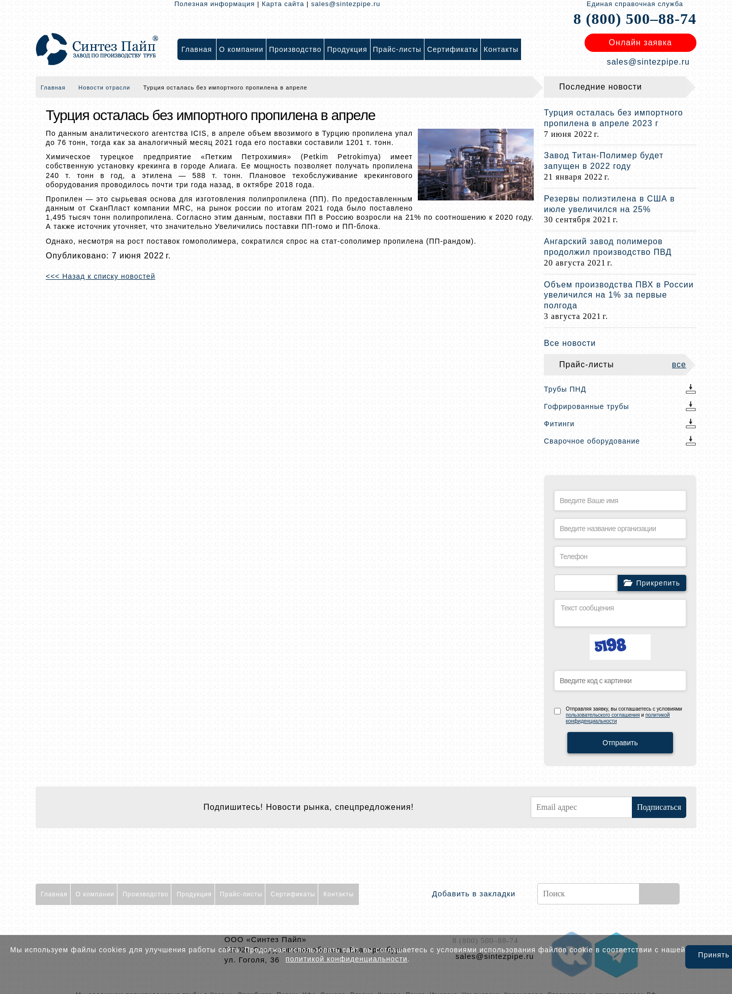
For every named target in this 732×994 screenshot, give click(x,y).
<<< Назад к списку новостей (100, 276)
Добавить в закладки (473, 893)
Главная (53, 87)
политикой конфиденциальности (347, 959)
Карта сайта (283, 4)
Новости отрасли (104, 87)
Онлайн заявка (640, 42)
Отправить (619, 743)
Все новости (570, 343)
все (679, 364)
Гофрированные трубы (586, 406)
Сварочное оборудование (592, 441)
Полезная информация (214, 4)
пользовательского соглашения (603, 715)
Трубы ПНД (565, 389)
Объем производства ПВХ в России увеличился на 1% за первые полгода (619, 295)
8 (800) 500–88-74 (634, 18)
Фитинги (559, 424)
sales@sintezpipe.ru (345, 4)
